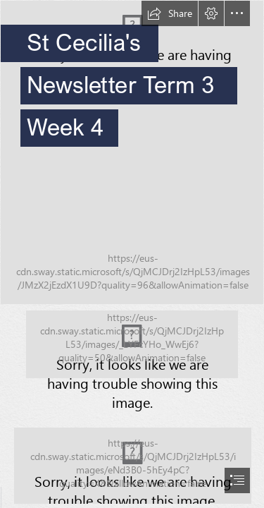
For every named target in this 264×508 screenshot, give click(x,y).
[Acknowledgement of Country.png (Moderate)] (132, 344)
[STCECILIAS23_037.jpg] (132, 152)
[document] (132, 254)
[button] (170, 13)
